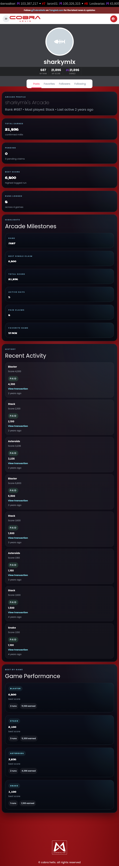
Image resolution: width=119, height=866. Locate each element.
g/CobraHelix (38, 10)
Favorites (49, 84)
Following (80, 84)
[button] (6, 18)
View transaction (18, 388)
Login (113, 18)
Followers (64, 84)
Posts (36, 84)
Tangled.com (56, 10)
